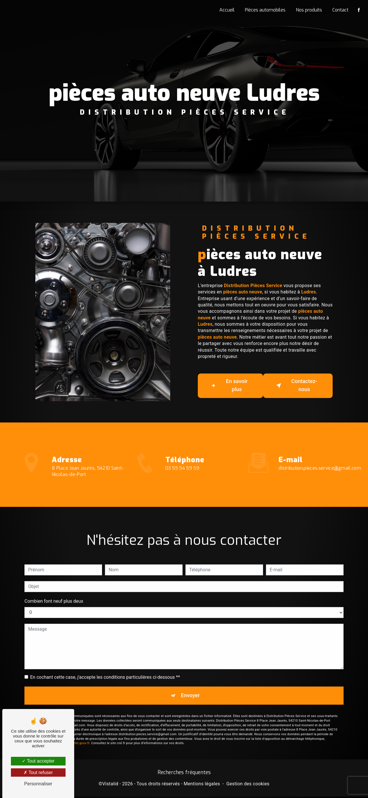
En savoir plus (229, 385)
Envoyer (190, 688)
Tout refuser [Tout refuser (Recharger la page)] (38, 772)
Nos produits (308, 10)
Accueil (226, 10)
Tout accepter (38, 761)
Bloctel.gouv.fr (78, 736)
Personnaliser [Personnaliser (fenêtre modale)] (38, 783)
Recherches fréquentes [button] (184, 773)
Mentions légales (202, 785)
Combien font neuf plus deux (53, 593)
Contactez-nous (296, 385)
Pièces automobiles (264, 10)
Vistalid (110, 785)
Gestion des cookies (247, 785)
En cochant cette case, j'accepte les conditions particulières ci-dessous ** (105, 669)
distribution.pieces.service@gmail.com (320, 460)
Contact (340, 10)
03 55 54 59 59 (182, 477)
